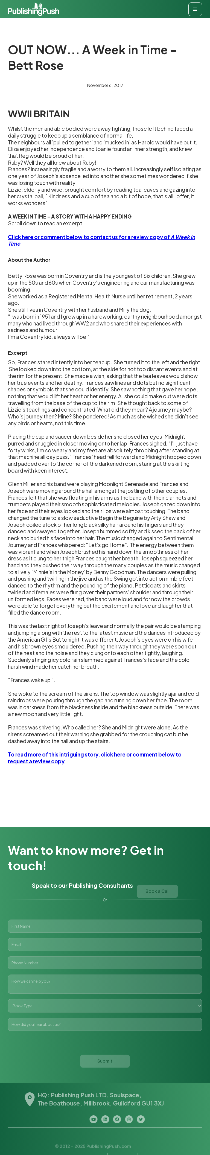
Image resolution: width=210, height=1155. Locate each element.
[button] (195, 9)
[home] (33, 9)
